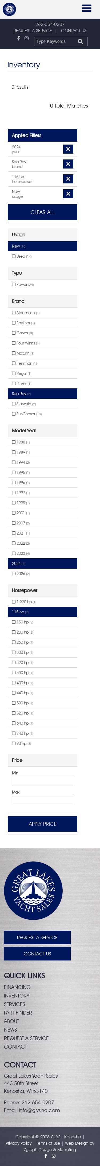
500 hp (22, 703)
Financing (17, 987)
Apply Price (43, 824)
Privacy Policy (18, 1143)
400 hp (22, 682)
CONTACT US (73, 30)
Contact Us (37, 953)
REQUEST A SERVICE (33, 30)
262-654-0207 (50, 24)
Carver (22, 333)
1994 (21, 462)
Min (15, 773)
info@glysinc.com (39, 1110)
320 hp (22, 662)
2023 (21, 553)
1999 (21, 502)
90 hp (21, 743)
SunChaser (27, 414)
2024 (18, 563)
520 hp (22, 713)
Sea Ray (21, 393)
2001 (21, 513)
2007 (21, 523)
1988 (21, 442)
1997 (21, 492)
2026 (21, 573)
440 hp (22, 693)
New (19, 246)
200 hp (22, 632)
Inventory (16, 995)
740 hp (22, 733)
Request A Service (37, 937)
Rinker (21, 383)
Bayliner (23, 323)
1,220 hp (24, 602)
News (10, 1030)
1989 (21, 452)
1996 (21, 482)
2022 (21, 543)
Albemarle (25, 312)
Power (23, 284)
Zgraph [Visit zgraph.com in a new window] (30, 1149)
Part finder (18, 1012)
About (11, 1021)
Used (21, 256)
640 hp (22, 723)
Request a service (26, 1038)
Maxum (23, 353)
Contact (15, 1047)
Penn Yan (24, 363)
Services (14, 1004)
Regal (21, 373)
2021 (21, 533)
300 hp (22, 652)
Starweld (24, 403)
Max (15, 792)
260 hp (22, 642)
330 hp (22, 672)
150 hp (22, 622)
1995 (21, 472)
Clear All (43, 212)
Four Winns (25, 343)
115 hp (20, 612)
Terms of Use (48, 1143)
